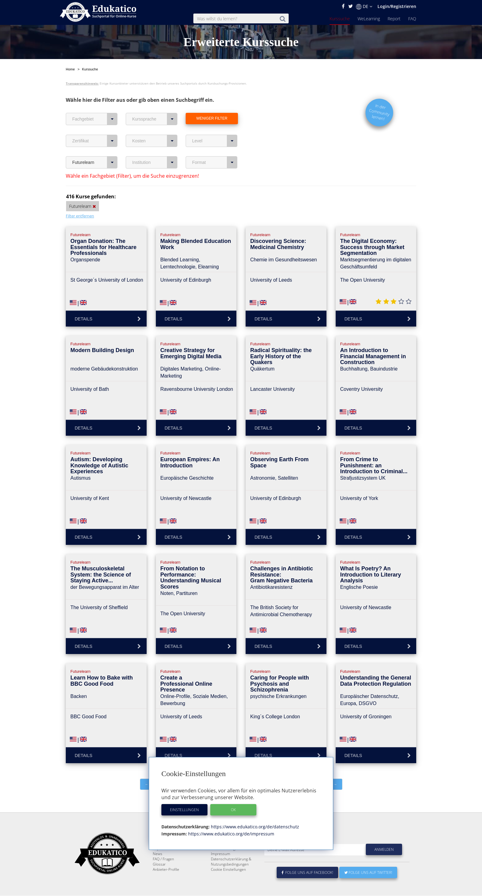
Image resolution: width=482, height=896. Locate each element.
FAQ (412, 19)
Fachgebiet (94, 119)
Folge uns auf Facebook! (307, 887)
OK (233, 809)
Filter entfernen (80, 216)
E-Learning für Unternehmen (235, 858)
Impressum (220, 868)
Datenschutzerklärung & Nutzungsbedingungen (231, 876)
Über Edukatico (224, 852)
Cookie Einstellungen (228, 884)
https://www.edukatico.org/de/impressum (230, 834)
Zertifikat (94, 141)
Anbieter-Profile (166, 884)
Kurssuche (340, 19)
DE (364, 6)
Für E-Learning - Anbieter (232, 863)
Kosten (154, 141)
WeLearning (369, 19)
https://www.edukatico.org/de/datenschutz (254, 827)
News (157, 868)
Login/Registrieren (396, 6)
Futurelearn (94, 162)
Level (214, 141)
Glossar (159, 879)
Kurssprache (154, 119)
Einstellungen (184, 809)
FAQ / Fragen (163, 873)
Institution (154, 162)
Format (214, 162)
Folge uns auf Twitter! (368, 887)
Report (394, 19)
